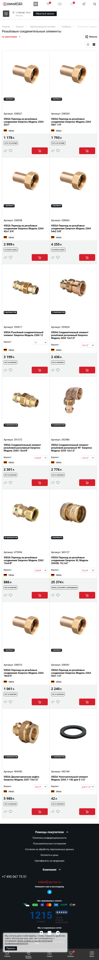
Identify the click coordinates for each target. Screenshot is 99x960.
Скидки (49, 954)
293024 (65, 327)
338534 (65, 113)
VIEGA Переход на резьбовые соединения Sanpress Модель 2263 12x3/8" (23, 560)
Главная (7, 954)
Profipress (66, 26)
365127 (65, 552)
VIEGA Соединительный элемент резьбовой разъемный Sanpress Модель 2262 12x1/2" (69, 335)
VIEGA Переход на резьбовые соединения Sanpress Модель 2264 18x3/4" (23, 673)
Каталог (20, 26)
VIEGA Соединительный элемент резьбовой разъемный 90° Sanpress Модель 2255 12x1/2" (71, 448)
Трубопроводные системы (43, 26)
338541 (65, 664)
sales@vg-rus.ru (49, 882)
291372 (18, 439)
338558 (18, 220)
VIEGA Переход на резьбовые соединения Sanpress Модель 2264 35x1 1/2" (71, 673)
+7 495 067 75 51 (23, 13)
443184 (65, 771)
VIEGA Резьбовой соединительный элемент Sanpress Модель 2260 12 (23, 334)
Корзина (71, 954)
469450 (18, 771)
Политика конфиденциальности (49, 838)
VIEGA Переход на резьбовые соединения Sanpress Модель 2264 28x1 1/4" (71, 122)
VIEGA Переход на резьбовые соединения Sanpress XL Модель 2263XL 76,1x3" (69, 560)
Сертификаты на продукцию (49, 860)
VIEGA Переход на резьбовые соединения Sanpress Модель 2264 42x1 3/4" (23, 228)
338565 (65, 220)
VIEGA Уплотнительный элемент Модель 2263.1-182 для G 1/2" (69, 778)
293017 (18, 327)
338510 (18, 664)
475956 (18, 552)
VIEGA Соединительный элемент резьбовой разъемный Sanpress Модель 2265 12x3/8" (22, 448)
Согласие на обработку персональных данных (49, 849)
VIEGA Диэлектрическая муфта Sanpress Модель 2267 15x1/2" (21, 778)
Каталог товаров (28, 955)
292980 (65, 439)
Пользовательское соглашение (49, 843)
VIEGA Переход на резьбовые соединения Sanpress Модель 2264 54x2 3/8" (71, 228)
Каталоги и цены (49, 855)
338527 (18, 113)
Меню (92, 954)
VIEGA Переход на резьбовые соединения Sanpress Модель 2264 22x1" (23, 122)
